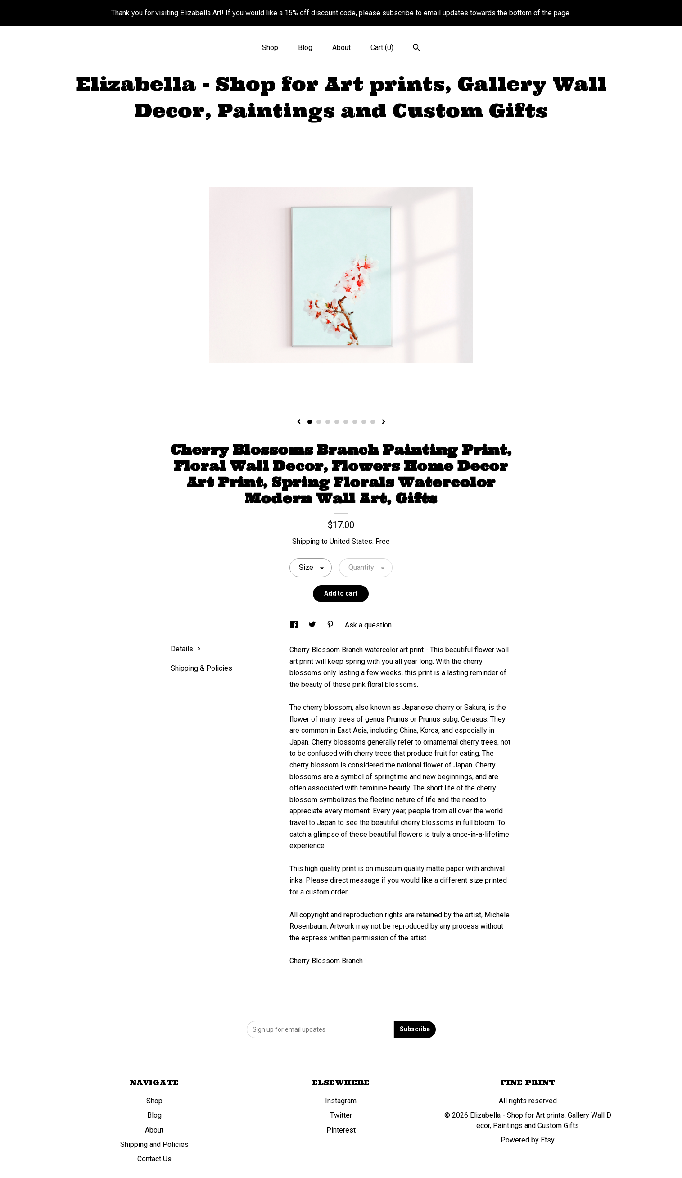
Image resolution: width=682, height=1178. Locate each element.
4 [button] (336, 422)
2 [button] (318, 422)
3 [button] (327, 422)
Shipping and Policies (154, 1144)
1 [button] (309, 422)
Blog (305, 47)
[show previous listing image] (299, 422)
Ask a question (368, 625)
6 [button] (354, 422)
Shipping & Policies (201, 668)
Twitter (341, 1115)
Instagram (341, 1101)
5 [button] (345, 422)
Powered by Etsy (528, 1140)
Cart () (381, 47)
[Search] (416, 49)
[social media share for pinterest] (331, 625)
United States (351, 541)
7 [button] (363, 422)
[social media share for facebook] (294, 625)
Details (186, 649)
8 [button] (372, 422)
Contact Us (154, 1159)
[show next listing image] (383, 422)
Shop (270, 47)
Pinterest (341, 1130)
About (341, 47)
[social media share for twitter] (313, 625)
